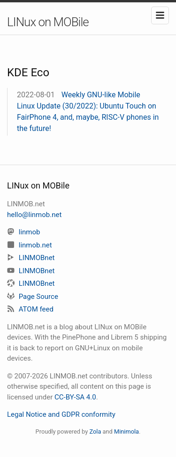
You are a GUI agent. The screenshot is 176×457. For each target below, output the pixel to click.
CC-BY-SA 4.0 (75, 397)
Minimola (126, 431)
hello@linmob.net (34, 214)
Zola (95, 431)
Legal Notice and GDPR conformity (61, 414)
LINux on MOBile (48, 22)
